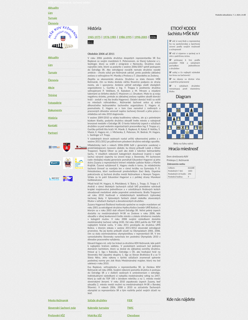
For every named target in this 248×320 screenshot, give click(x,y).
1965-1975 (94, 37)
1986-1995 (125, 37)
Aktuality (53, 8)
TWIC (130, 308)
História (52, 118)
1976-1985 (109, 37)
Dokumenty (55, 110)
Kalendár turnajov (98, 308)
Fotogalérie (55, 103)
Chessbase (133, 315)
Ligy (50, 13)
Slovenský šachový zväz (62, 308)
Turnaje (52, 18)
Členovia (53, 23)
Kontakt (52, 125)
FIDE (130, 300)
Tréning (52, 95)
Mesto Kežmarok (58, 300)
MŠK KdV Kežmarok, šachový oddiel (69, 2)
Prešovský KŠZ (56, 315)
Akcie (51, 87)
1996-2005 (140, 37)
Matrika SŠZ (95, 315)
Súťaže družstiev (97, 300)
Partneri (53, 133)
